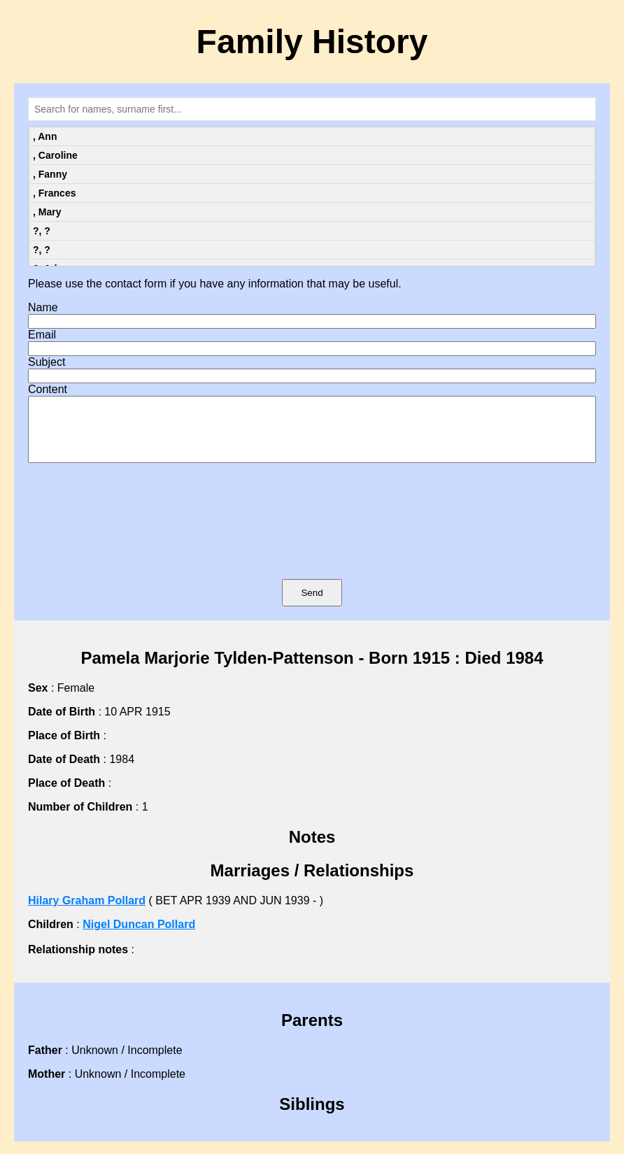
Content (47, 389)
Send (311, 605)
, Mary (47, 212)
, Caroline (55, 155)
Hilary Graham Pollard (87, 913)
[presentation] (312, 541)
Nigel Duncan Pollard (139, 937)
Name (43, 307)
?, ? (41, 230)
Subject (46, 362)
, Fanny (50, 174)
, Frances (54, 193)
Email (42, 335)
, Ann (45, 136)
